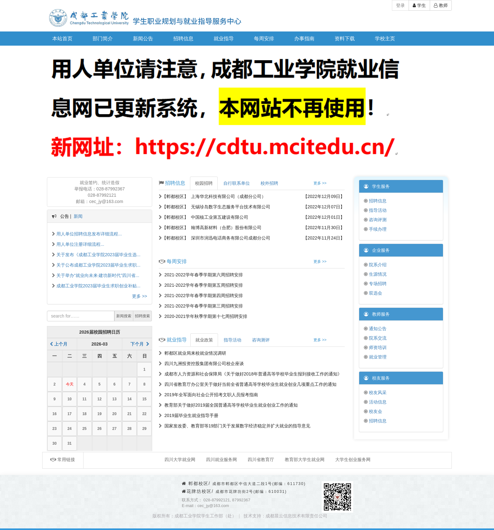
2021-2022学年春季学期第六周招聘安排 (201, 274)
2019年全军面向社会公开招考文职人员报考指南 (208, 394)
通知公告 (375, 328)
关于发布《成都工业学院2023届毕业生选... (96, 254)
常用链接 (62, 459)
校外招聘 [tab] (269, 183)
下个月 (139, 344)
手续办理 (375, 229)
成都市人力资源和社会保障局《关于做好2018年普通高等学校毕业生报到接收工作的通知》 (250, 373)
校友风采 (375, 392)
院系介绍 (375, 264)
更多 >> (139, 296)
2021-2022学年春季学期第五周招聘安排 (201, 285)
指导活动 (375, 210)
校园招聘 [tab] (204, 183)
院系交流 (375, 338)
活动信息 (375, 401)
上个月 (58, 344)
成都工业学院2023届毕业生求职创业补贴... (96, 285)
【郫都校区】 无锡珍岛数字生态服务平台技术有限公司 (214, 206)
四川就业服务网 (221, 459)
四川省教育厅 (261, 459)
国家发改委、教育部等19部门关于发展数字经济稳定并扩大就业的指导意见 (234, 425)
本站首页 (62, 38)
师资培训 (375, 347)
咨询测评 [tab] (261, 339)
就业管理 (375, 356)
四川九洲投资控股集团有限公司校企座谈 (201, 363)
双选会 (373, 293)
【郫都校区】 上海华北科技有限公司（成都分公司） (212, 196)
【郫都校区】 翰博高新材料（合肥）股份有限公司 (210, 227)
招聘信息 (183, 38)
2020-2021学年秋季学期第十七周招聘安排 (203, 316)
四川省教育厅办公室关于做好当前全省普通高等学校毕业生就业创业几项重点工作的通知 (247, 384)
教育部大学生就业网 (305, 459)
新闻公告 (143, 38)
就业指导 (224, 38)
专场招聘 (375, 283)
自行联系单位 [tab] (236, 183)
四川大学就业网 (179, 459)
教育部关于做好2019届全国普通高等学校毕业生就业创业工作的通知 (228, 405)
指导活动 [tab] (232, 339)
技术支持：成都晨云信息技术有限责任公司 (285, 515)
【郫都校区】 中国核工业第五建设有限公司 (203, 217)
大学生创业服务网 (352, 459)
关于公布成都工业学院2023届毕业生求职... (96, 265)
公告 (64, 216)
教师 (441, 5)
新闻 (78, 216)
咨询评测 (375, 219)
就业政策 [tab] (204, 339)
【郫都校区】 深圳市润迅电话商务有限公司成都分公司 (214, 237)
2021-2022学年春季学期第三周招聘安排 (201, 305)
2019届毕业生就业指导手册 (188, 415)
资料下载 (345, 38)
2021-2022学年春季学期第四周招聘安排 (201, 295)
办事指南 (304, 38)
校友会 (373, 411)
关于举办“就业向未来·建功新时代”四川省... (95, 275)
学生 (419, 5)
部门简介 (103, 38)
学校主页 (385, 38)
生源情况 (375, 274)
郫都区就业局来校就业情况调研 (192, 353)
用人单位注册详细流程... (78, 244)
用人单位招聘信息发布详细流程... (87, 233)
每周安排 (264, 38)
